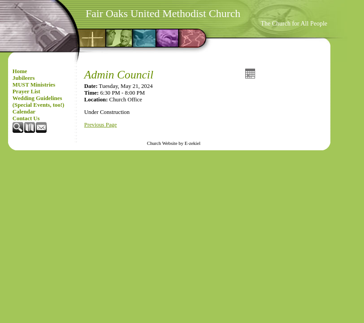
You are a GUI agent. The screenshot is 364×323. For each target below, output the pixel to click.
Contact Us (26, 118)
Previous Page (100, 125)
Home (20, 71)
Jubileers (24, 78)
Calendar (24, 112)
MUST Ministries (34, 85)
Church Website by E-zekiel (173, 143)
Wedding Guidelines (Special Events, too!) (39, 101)
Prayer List (26, 91)
